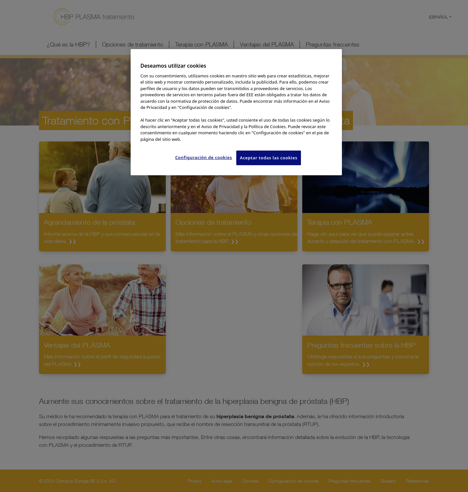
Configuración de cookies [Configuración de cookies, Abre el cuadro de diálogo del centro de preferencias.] (203, 157)
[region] (236, 112)
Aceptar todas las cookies (268, 158)
